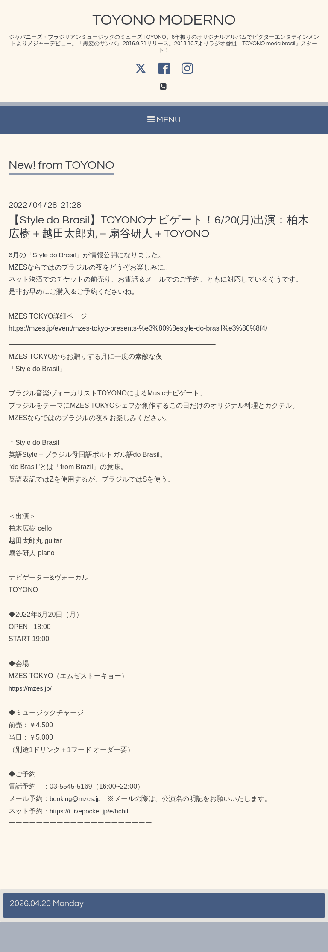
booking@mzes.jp (75, 799)
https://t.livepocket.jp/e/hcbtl (89, 811)
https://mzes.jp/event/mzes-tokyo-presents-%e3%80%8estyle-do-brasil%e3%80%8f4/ (138, 328)
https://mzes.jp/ (30, 688)
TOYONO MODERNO (163, 20)
